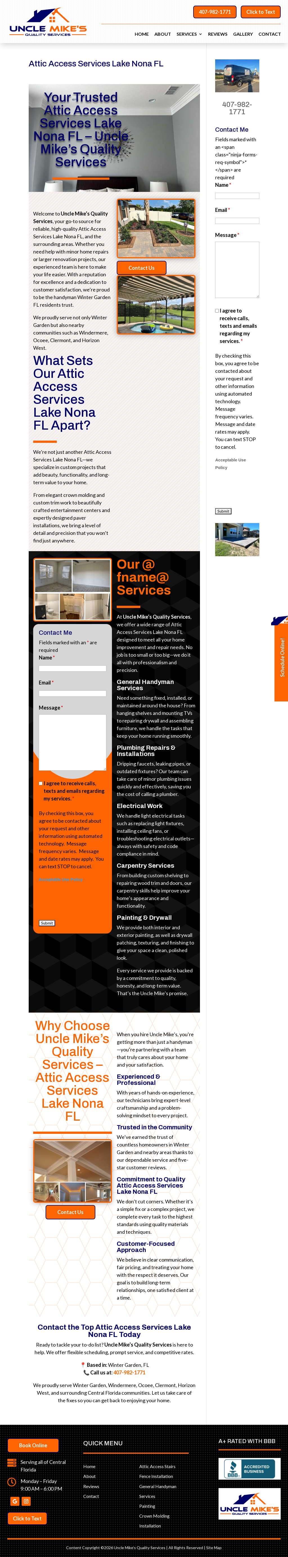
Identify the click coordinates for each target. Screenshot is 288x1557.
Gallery (243, 34)
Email (49, 636)
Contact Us (152, 268)
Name (49, 623)
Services (187, 34)
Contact (269, 34)
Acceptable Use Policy (64, 727)
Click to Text (260, 12)
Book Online (33, 1445)
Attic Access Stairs (157, 1466)
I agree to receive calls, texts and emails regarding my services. (74, 691)
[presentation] (79, 735)
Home (142, 34)
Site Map (214, 1547)
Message (54, 650)
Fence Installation (156, 1476)
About (162, 34)
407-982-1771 (215, 12)
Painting (147, 1506)
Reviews (218, 34)
